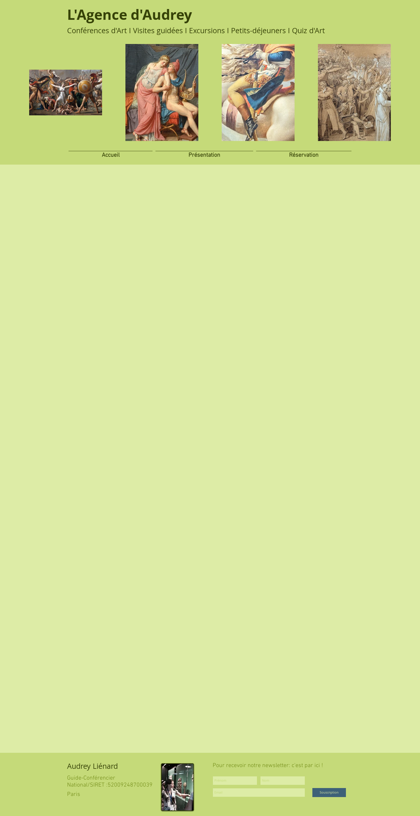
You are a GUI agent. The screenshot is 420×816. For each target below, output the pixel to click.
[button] (204, 152)
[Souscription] (329, 792)
